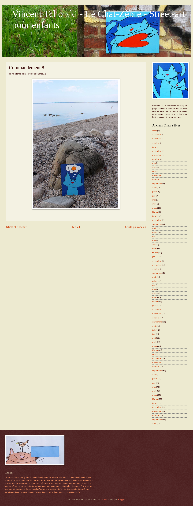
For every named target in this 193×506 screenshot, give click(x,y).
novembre (156, 139)
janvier (155, 147)
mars (154, 131)
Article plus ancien (135, 227)
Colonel (104, 500)
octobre (155, 143)
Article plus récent (16, 227)
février (155, 212)
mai (154, 163)
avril (154, 167)
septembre (157, 184)
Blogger (121, 500)
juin (154, 196)
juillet (154, 192)
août (154, 188)
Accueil (76, 227)
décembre (156, 135)
